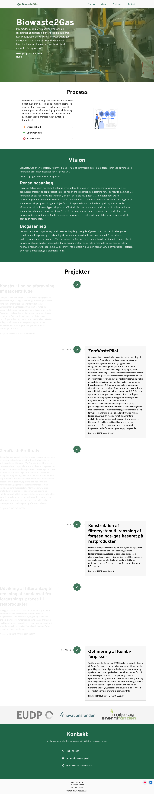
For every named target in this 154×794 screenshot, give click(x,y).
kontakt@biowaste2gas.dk (76, 760)
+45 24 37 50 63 (70, 753)
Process (91, 4)
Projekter (117, 4)
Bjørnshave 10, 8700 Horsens (77, 767)
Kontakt (131, 4)
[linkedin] (150, 782)
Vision (103, 4)
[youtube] (144, 782)
